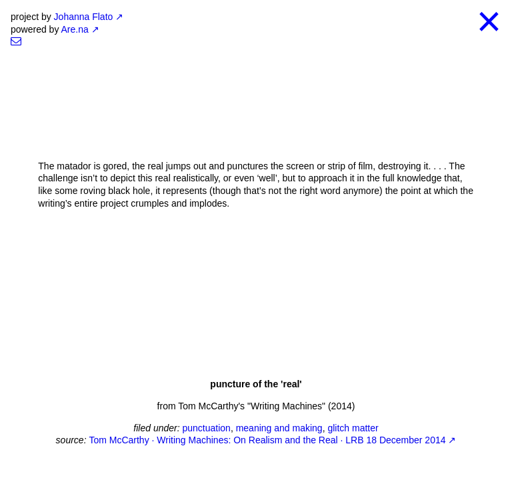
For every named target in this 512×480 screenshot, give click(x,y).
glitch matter (352, 428)
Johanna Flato (83, 16)
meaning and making (279, 428)
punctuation (206, 428)
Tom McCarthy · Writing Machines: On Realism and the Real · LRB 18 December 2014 (267, 440)
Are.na (75, 29)
